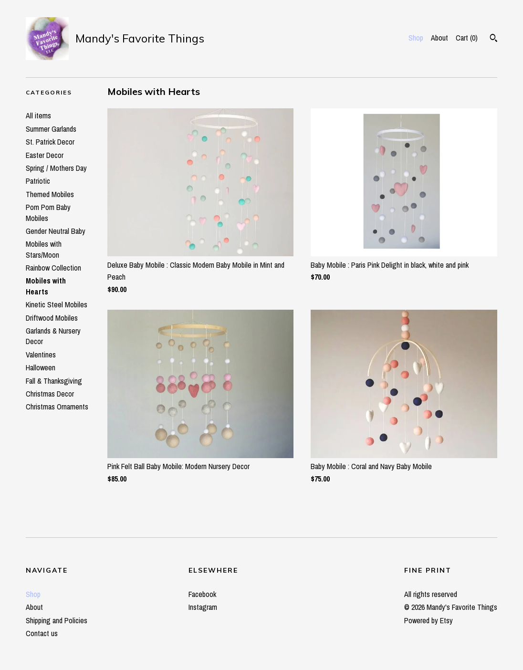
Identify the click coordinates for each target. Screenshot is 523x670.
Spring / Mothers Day (56, 168)
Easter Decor (44, 155)
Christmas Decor (50, 393)
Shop (415, 37)
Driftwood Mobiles (52, 318)
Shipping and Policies (56, 620)
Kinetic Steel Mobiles (56, 304)
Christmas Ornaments (57, 406)
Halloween (40, 367)
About (439, 37)
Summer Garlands (51, 129)
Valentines (41, 354)
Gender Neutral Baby (55, 231)
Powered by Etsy (428, 620)
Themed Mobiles (50, 194)
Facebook (202, 594)
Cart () (467, 37)
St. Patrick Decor (50, 141)
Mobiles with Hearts (46, 285)
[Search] (493, 39)
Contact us (42, 633)
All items (38, 115)
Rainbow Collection (53, 267)
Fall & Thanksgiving (54, 381)
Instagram (202, 607)
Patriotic (38, 181)
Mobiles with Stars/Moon (44, 249)
